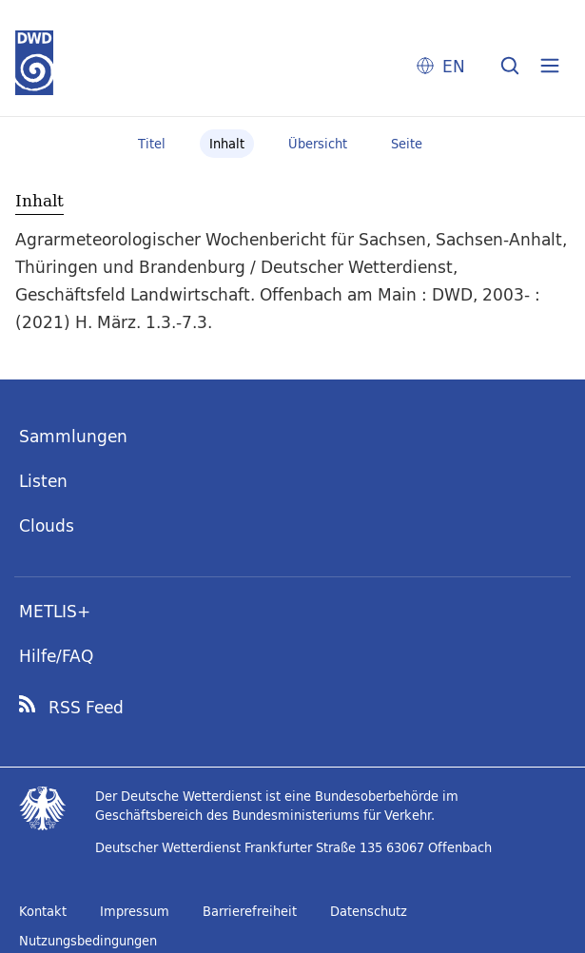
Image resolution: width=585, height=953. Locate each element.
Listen (43, 481)
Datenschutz (368, 911)
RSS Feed (86, 707)
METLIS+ (54, 611)
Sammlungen (73, 436)
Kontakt (43, 911)
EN (453, 66)
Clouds (46, 525)
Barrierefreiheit (250, 911)
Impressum (134, 911)
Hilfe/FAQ (56, 656)
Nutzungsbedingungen (88, 940)
